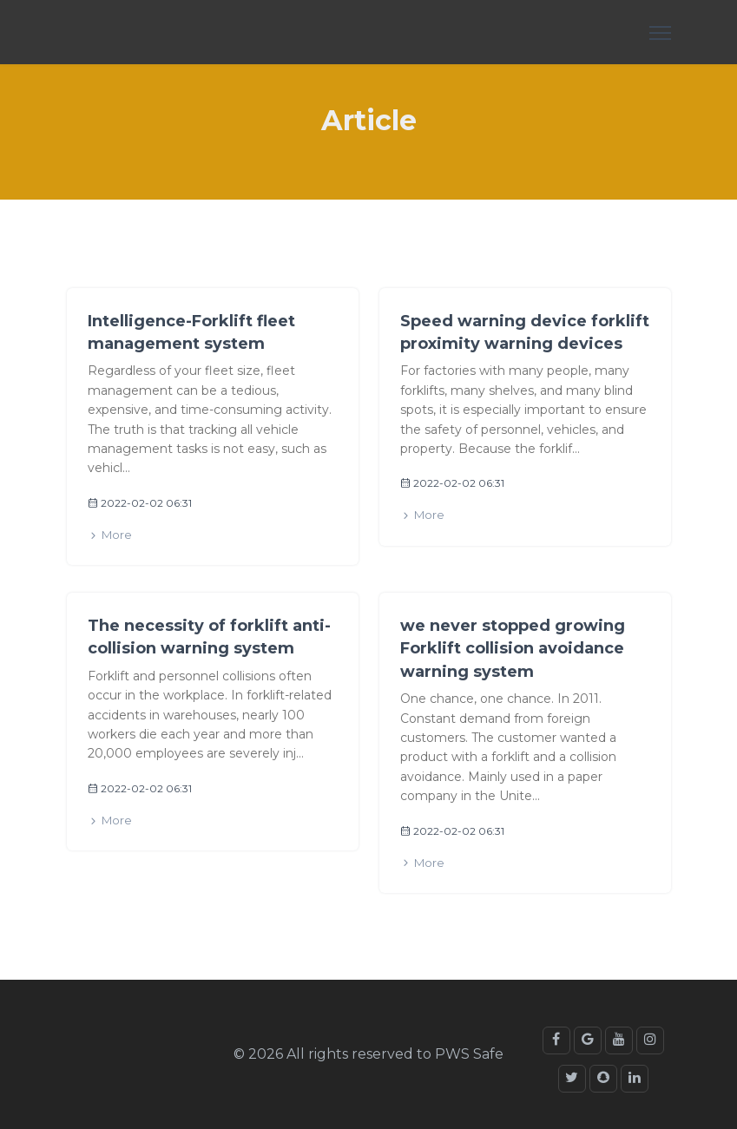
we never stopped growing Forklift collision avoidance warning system (512, 648)
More (110, 535)
